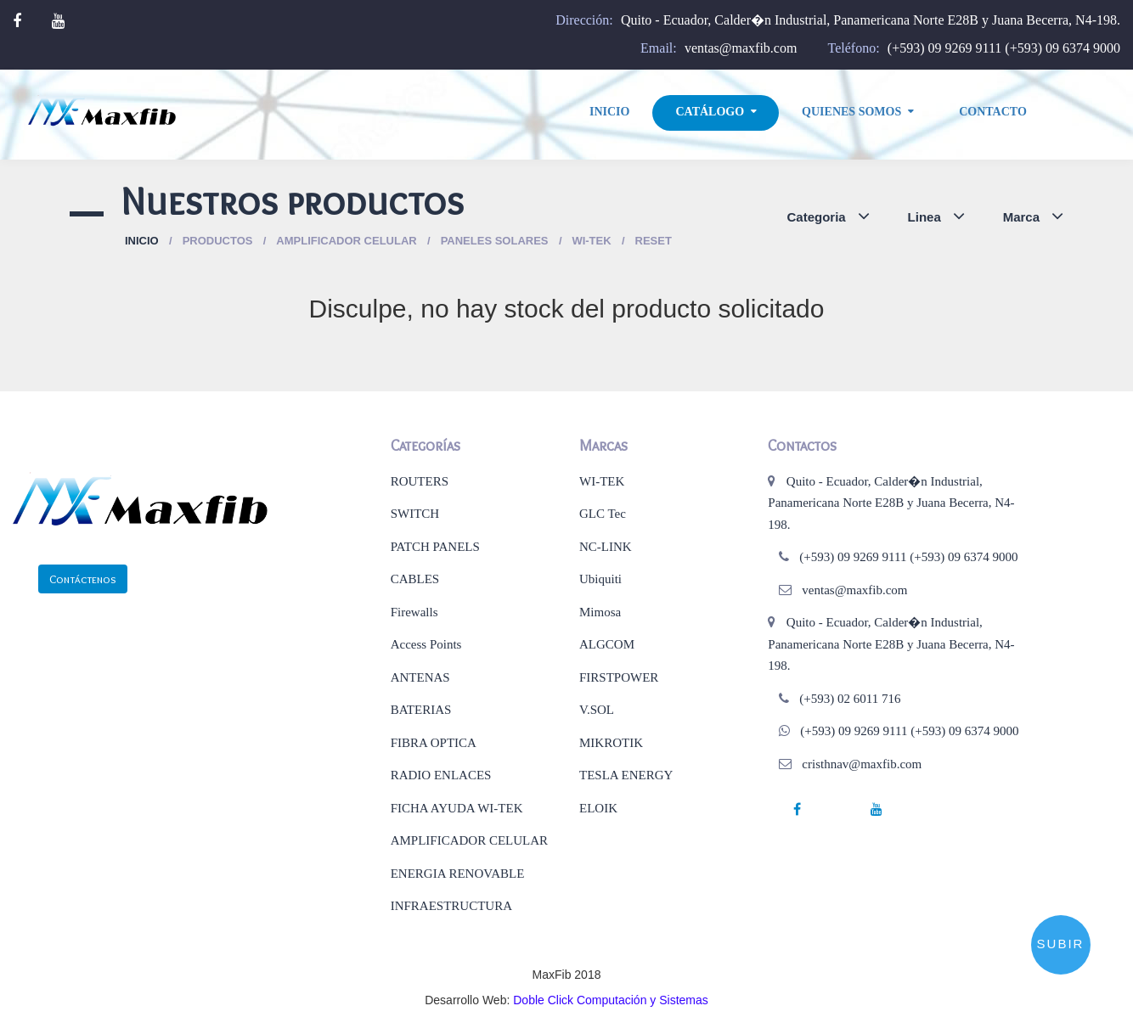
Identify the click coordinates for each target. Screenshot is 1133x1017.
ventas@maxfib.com (741, 48)
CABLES (415, 579)
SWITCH (415, 513)
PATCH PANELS (435, 546)
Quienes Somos (851, 111)
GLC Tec (602, 513)
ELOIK (598, 808)
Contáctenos (82, 579)
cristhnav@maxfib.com (862, 764)
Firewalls (414, 612)
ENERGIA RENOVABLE (458, 873)
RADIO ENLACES (441, 775)
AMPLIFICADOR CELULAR (469, 840)
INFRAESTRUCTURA (451, 906)
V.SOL (596, 709)
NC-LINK (605, 546)
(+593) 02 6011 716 (849, 698)
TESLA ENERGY (626, 775)
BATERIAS (421, 709)
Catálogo (709, 111)
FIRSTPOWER (618, 677)
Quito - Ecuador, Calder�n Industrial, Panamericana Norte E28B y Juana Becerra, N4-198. (870, 20)
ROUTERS (419, 481)
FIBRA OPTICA (433, 743)
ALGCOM (606, 644)
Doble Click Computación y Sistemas (610, 1000)
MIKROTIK (611, 743)
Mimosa (600, 612)
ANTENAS (420, 677)
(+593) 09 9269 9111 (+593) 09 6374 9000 (1004, 48)
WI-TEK (601, 481)
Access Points (426, 644)
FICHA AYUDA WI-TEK (457, 808)
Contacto (993, 111)
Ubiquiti (600, 579)
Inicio (609, 111)
